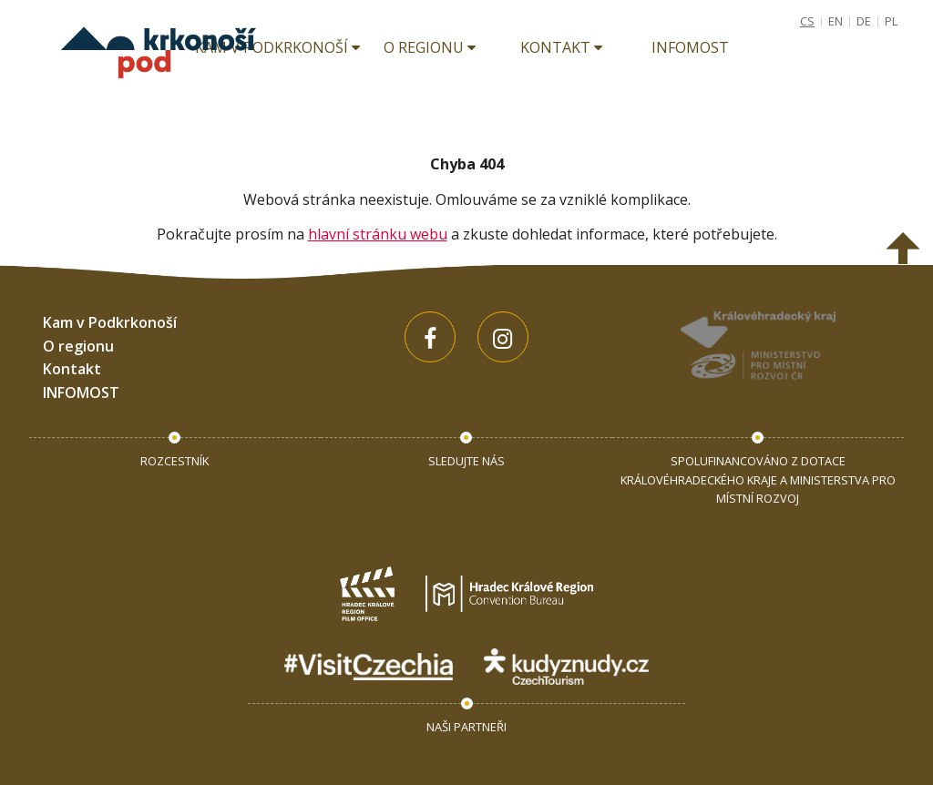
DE (863, 21)
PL (891, 21)
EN (835, 21)
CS (807, 21)
